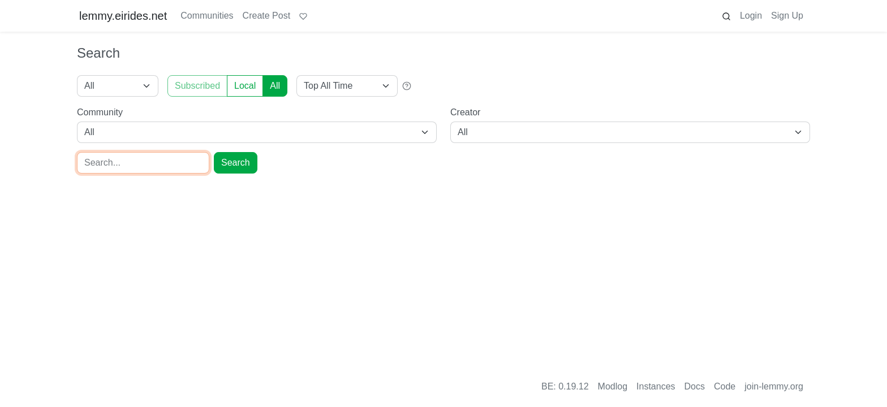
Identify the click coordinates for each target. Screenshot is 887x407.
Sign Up (787, 15)
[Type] (117, 86)
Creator (465, 112)
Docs (694, 386)
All (275, 85)
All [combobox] (89, 132)
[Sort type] (347, 86)
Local (245, 85)
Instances (655, 386)
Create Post (266, 15)
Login (751, 15)
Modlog (612, 386)
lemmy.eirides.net (123, 16)
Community (100, 112)
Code (724, 386)
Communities (206, 15)
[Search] (143, 163)
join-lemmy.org (773, 386)
